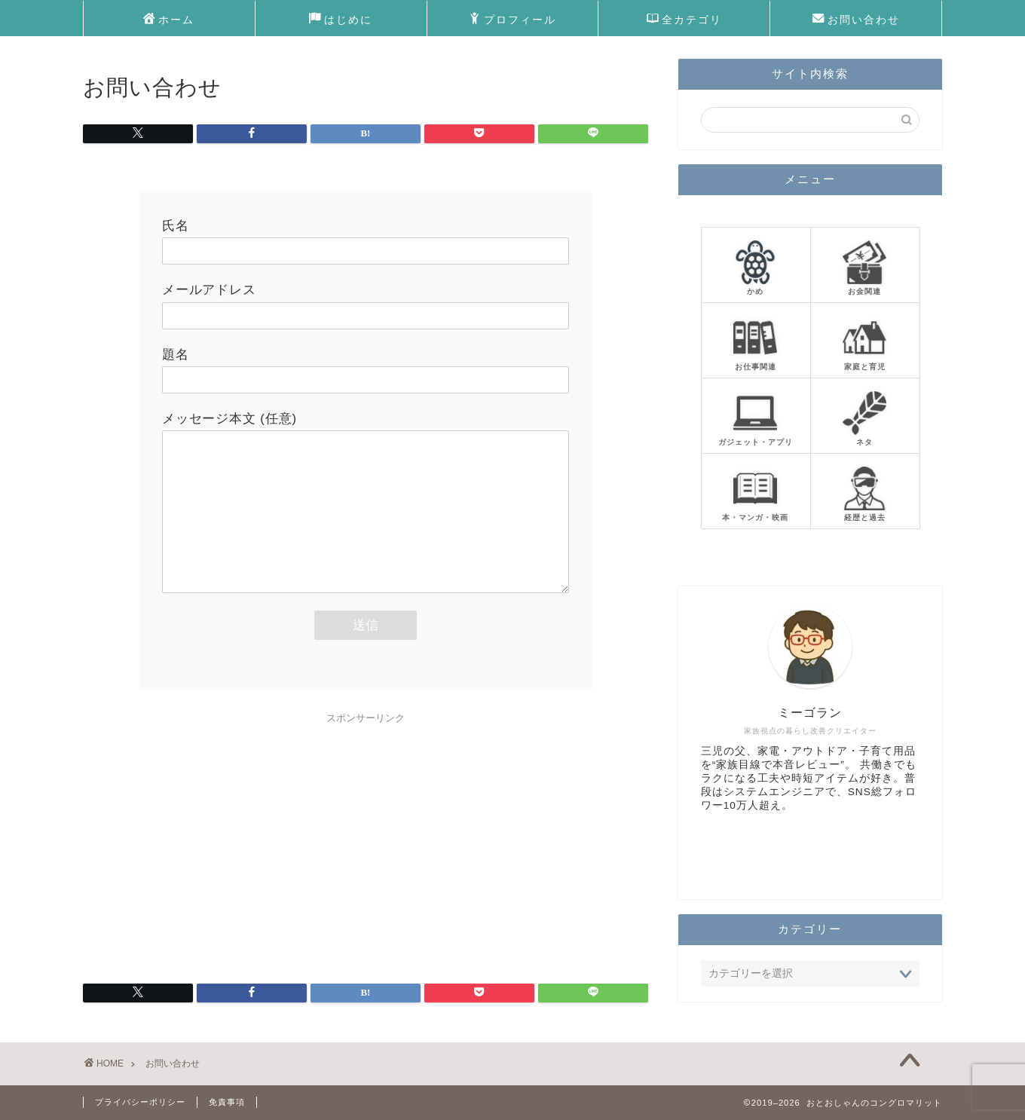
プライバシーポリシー (140, 1101)
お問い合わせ (856, 20)
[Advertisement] (365, 836)
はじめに (340, 20)
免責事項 (227, 1101)
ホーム (168, 20)
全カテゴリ (684, 20)
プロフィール (512, 20)
